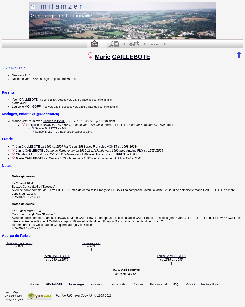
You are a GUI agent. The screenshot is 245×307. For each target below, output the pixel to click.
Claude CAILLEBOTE (30, 154)
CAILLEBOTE (131, 56)
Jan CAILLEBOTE (28, 146)
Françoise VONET (105, 146)
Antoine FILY (134, 150)
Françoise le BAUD (38, 125)
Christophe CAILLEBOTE (19, 243)
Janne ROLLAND (91, 243)
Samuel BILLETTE (46, 128)
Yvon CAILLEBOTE (25, 99)
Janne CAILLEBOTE (29, 150)
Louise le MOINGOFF (26, 106)
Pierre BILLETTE (115, 125)
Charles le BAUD (54, 121)
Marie (102, 56)
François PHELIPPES (110, 154)
